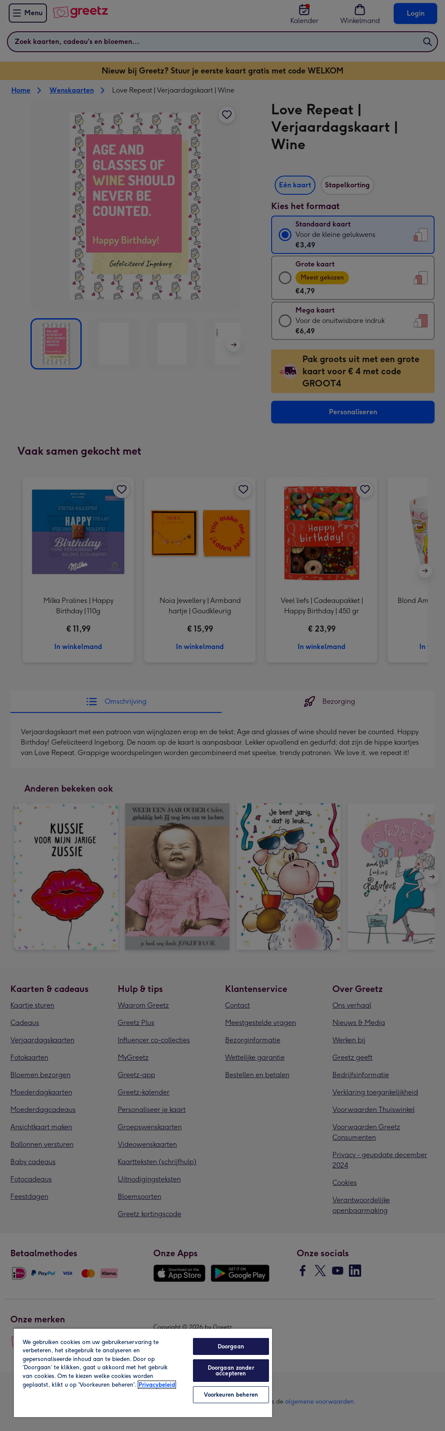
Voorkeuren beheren (231, 1394)
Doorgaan (231, 1346)
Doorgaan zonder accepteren (231, 1370)
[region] (143, 1372)
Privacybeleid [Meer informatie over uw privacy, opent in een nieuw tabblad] (157, 1384)
